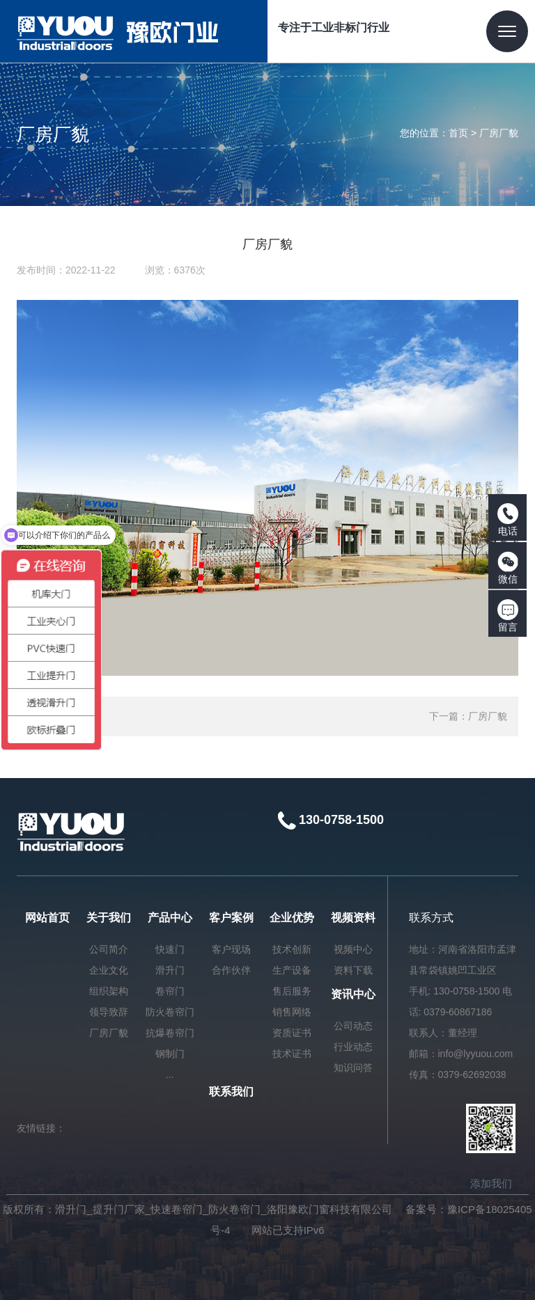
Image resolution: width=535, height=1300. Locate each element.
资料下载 (353, 970)
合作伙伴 (231, 970)
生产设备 (291, 970)
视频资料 (353, 918)
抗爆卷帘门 (170, 1032)
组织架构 (108, 991)
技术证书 (291, 1053)
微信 (507, 568)
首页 (458, 132)
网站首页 (47, 918)
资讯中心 (353, 994)
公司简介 (108, 949)
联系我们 (231, 1091)
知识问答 (353, 1067)
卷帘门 (170, 991)
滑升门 (170, 970)
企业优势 (292, 918)
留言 (507, 616)
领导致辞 (108, 1011)
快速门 (170, 949)
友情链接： (41, 1128)
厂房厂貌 (498, 132)
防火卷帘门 (170, 1011)
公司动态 (353, 1025)
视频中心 (353, 949)
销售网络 (291, 1011)
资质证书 (291, 1032)
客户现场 (231, 949)
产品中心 (170, 918)
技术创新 (291, 949)
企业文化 (108, 970)
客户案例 (231, 918)
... (170, 1074)
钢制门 (170, 1053)
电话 (507, 520)
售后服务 (291, 991)
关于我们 (108, 918)
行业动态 (353, 1046)
